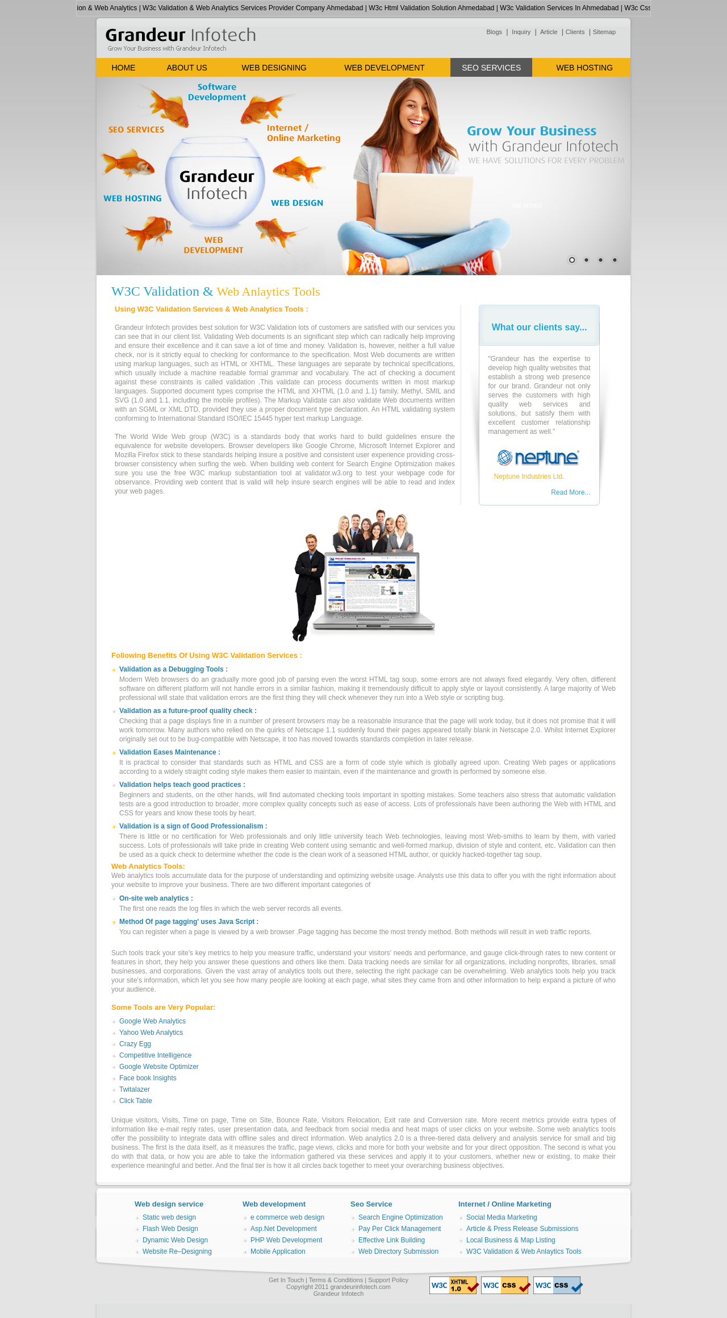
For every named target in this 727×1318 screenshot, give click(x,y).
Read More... (570, 492)
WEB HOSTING (585, 67)
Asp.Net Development (283, 1229)
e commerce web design (287, 1217)
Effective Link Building (391, 1240)
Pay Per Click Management (399, 1229)
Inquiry (520, 31)
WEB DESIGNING (274, 67)
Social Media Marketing (501, 1217)
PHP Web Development (286, 1240)
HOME (123, 67)
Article (548, 31)
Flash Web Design (170, 1229)
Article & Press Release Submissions (522, 1229)
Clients (575, 31)
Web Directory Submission (398, 1251)
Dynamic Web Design (175, 1240)
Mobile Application (278, 1251)
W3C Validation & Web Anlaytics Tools (524, 1251)
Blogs (495, 31)
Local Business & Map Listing (510, 1240)
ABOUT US (187, 67)
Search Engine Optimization (400, 1217)
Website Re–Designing (177, 1251)
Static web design (169, 1217)
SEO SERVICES (491, 67)
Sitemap (604, 31)
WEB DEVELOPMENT (384, 67)
